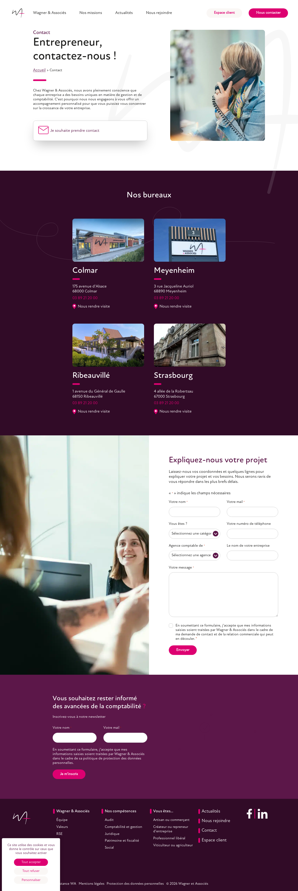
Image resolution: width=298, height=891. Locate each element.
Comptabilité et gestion (123, 827)
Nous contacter (268, 13)
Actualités (124, 13)
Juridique (112, 834)
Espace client (224, 13)
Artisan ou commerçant (171, 820)
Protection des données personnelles (135, 884)
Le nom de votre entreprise (248, 546)
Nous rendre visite (91, 306)
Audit (109, 820)
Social (109, 848)
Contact (207, 830)
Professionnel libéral (169, 838)
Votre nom (178, 502)
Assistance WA (65, 884)
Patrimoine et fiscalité (122, 841)
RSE (59, 834)
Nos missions (90, 13)
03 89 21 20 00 (85, 298)
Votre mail (236, 502)
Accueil (39, 70)
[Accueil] (18, 13)
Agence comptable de (187, 546)
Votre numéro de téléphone (249, 524)
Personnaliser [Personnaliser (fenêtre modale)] (31, 880)
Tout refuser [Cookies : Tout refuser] (31, 871)
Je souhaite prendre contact (74, 131)
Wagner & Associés (49, 13)
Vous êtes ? (178, 524)
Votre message (181, 568)
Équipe (62, 820)
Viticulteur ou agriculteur (173, 845)
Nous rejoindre (159, 13)
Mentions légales (91, 884)
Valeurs (62, 827)
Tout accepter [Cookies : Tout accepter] (31, 862)
